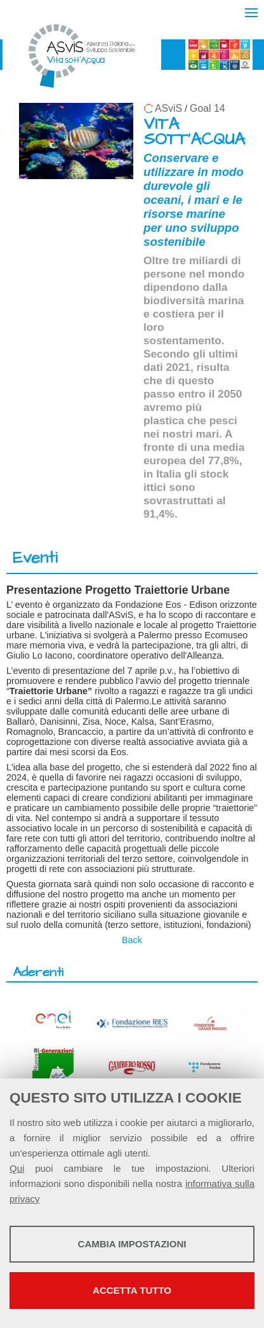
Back (132, 940)
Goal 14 (207, 108)
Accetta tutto (132, 1290)
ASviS (168, 108)
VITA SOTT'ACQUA (194, 131)
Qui (17, 1168)
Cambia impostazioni (132, 1243)
